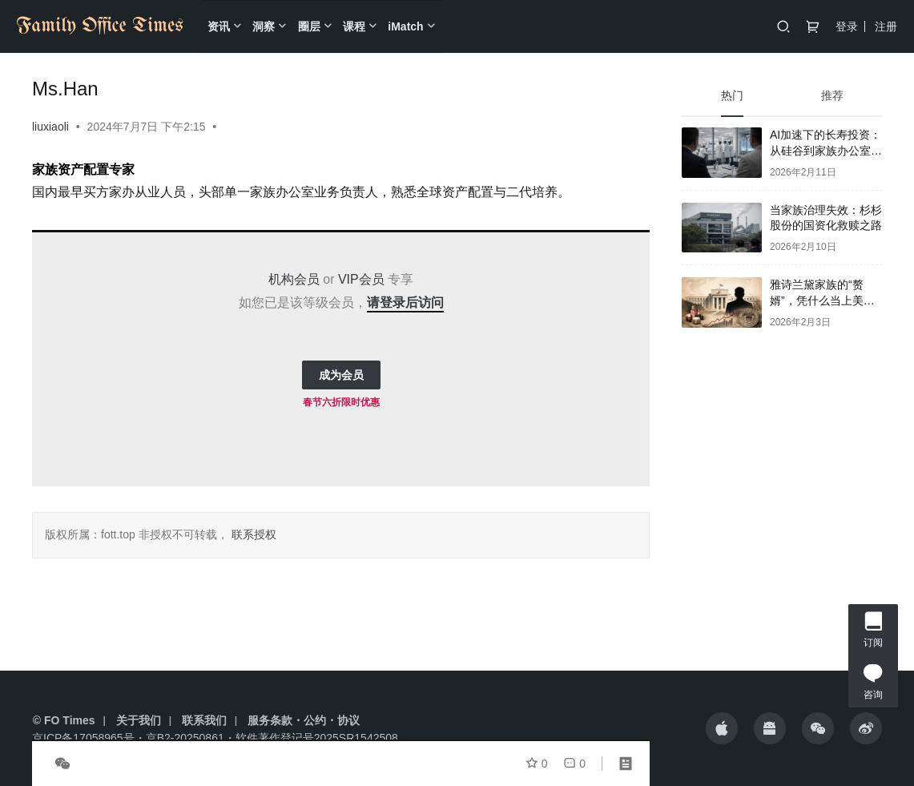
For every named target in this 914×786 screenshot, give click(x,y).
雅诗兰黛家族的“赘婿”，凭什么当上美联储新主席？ (822, 300)
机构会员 (294, 279)
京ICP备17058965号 (83, 738)
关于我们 (138, 720)
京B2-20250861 (185, 738)
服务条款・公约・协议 (304, 720)
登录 (846, 26)
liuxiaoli (50, 126)
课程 (354, 26)
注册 (886, 26)
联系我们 (204, 720)
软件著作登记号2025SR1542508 (317, 738)
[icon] (722, 728)
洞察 (263, 26)
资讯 (218, 26)
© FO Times (64, 720)
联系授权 (252, 534)
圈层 (309, 26)
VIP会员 (361, 279)
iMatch (405, 26)
